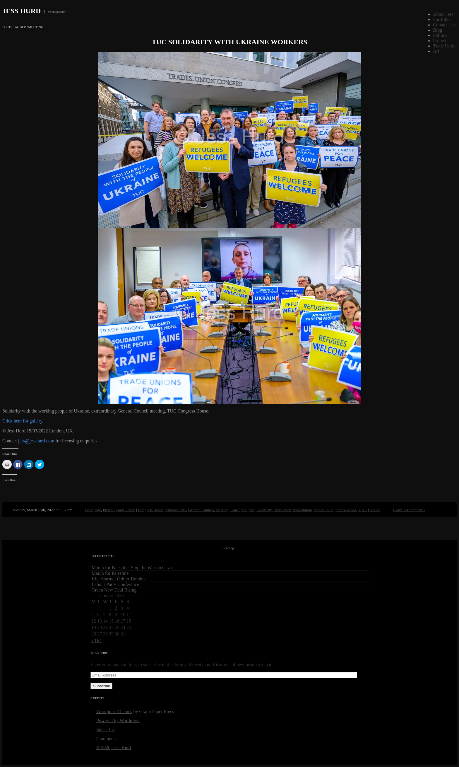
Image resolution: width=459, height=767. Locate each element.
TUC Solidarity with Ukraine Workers (229, 42)
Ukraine (374, 510)
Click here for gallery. (22, 420)
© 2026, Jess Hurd (113, 747)
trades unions (345, 510)
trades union (324, 510)
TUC (362, 510)
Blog (437, 30)
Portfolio (441, 19)
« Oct (96, 640)
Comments (106, 738)
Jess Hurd (21, 11)
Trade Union (445, 45)
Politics (440, 35)
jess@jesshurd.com (36, 440)
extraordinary (175, 510)
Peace (234, 510)
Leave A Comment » (409, 510)
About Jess (443, 14)
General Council (201, 510)
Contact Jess (444, 24)
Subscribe (101, 686)
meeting (222, 510)
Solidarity (264, 510)
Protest (439, 40)
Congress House (150, 510)
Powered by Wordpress (118, 720)
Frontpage (93, 510)
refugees (247, 510)
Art (436, 51)
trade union (282, 510)
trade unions (303, 510)
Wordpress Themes (114, 711)
